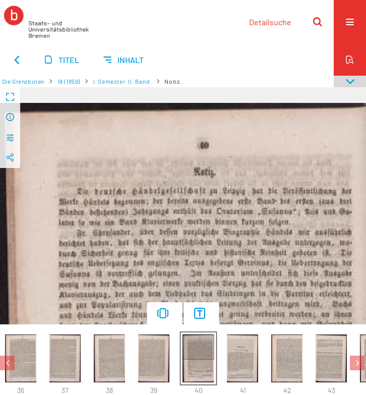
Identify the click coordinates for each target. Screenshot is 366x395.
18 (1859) (68, 81)
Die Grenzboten (23, 81)
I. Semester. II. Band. (122, 81)
